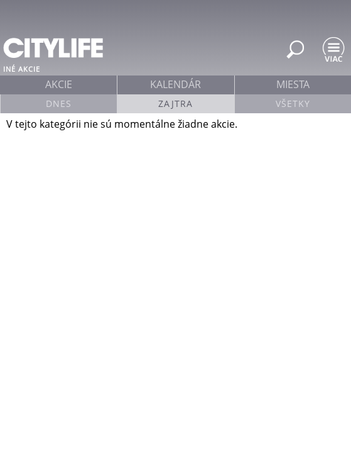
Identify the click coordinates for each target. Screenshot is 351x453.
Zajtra (175, 103)
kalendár (175, 84)
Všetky (293, 103)
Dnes (59, 103)
